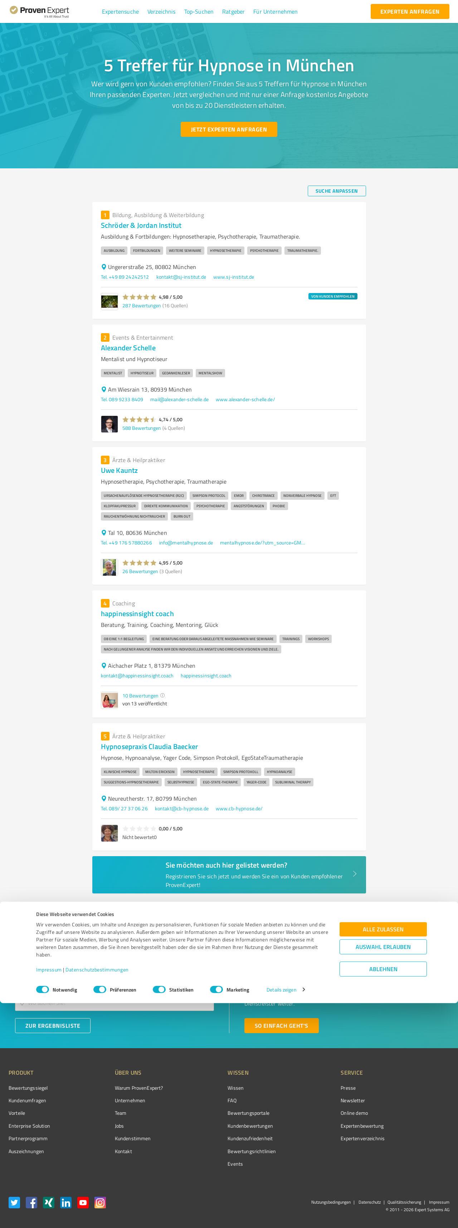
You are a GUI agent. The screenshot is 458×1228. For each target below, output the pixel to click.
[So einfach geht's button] (281, 1025)
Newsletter (313, 1100)
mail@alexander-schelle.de (179, 399)
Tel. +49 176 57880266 (126, 542)
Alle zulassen (383, 1154)
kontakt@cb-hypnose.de (182, 808)
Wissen (209, 1087)
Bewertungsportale (222, 1112)
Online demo (314, 1112)
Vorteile (17, 1112)
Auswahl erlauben (383, 1171)
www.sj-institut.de (233, 276)
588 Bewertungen (141, 427)
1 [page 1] (348, 907)
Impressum (49, 1194)
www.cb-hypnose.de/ (239, 808)
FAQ (205, 1100)
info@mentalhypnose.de (186, 542)
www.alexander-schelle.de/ (245, 399)
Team (107, 1112)
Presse (308, 1087)
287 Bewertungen (141, 305)
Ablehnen (383, 1194)
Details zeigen (281, 1214)
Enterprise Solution (29, 1125)
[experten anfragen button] (410, 11)
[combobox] (114, 980)
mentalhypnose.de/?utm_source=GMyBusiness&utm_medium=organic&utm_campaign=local (263, 542)
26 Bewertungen (140, 571)
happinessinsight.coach (206, 675)
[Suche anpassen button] (337, 191)
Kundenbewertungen (223, 1125)
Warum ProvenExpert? (125, 1087)
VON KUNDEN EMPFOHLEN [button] (333, 296)
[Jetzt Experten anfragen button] (229, 129)
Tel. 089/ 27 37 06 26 (124, 808)
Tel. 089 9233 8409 (122, 399)
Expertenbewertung (322, 1125)
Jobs (106, 1125)
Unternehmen (116, 1100)
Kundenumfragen (27, 1100)
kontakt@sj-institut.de (181, 276)
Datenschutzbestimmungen (97, 1194)
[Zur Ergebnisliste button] (53, 1025)
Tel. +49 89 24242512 (125, 276)
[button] (120, 11)
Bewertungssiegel (28, 1087)
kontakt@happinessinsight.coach (137, 675)
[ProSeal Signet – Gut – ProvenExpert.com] (422, 1101)
